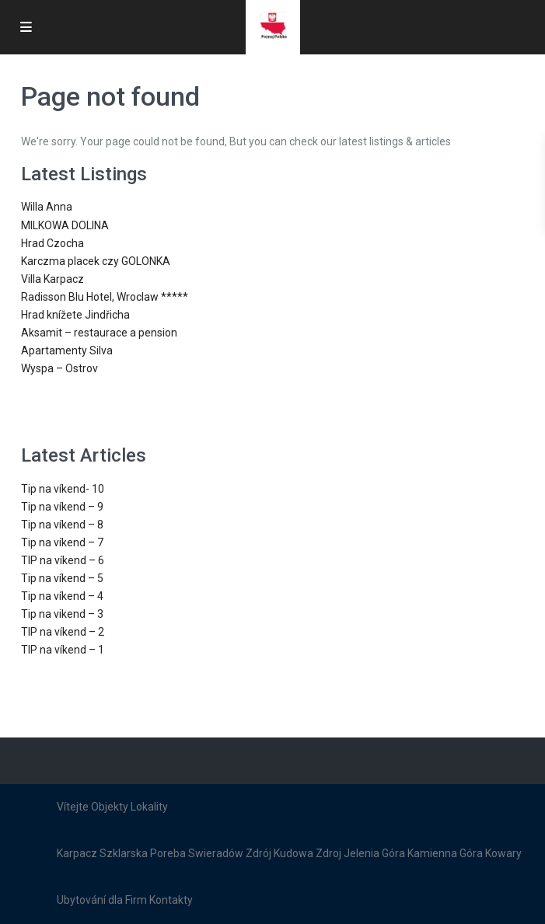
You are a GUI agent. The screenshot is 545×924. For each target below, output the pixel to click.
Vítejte (73, 806)
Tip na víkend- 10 (62, 489)
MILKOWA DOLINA (65, 225)
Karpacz (77, 853)
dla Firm (127, 900)
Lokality (149, 806)
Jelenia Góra (374, 853)
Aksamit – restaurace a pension (99, 332)
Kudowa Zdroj (307, 853)
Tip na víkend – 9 (62, 506)
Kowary (503, 853)
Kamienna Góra (445, 853)
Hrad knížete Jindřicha (75, 315)
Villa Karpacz (52, 279)
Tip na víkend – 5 (62, 578)
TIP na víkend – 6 (62, 560)
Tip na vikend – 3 (62, 614)
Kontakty (171, 900)
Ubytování (81, 900)
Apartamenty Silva (67, 350)
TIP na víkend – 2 (62, 632)
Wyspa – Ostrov (59, 368)
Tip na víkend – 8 (62, 524)
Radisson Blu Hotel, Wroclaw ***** (104, 297)
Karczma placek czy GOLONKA (95, 261)
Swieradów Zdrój (229, 853)
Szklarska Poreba (143, 853)
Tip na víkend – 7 (62, 542)
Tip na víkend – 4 (62, 596)
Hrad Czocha (52, 243)
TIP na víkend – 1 (62, 649)
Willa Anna (46, 206)
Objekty (109, 806)
